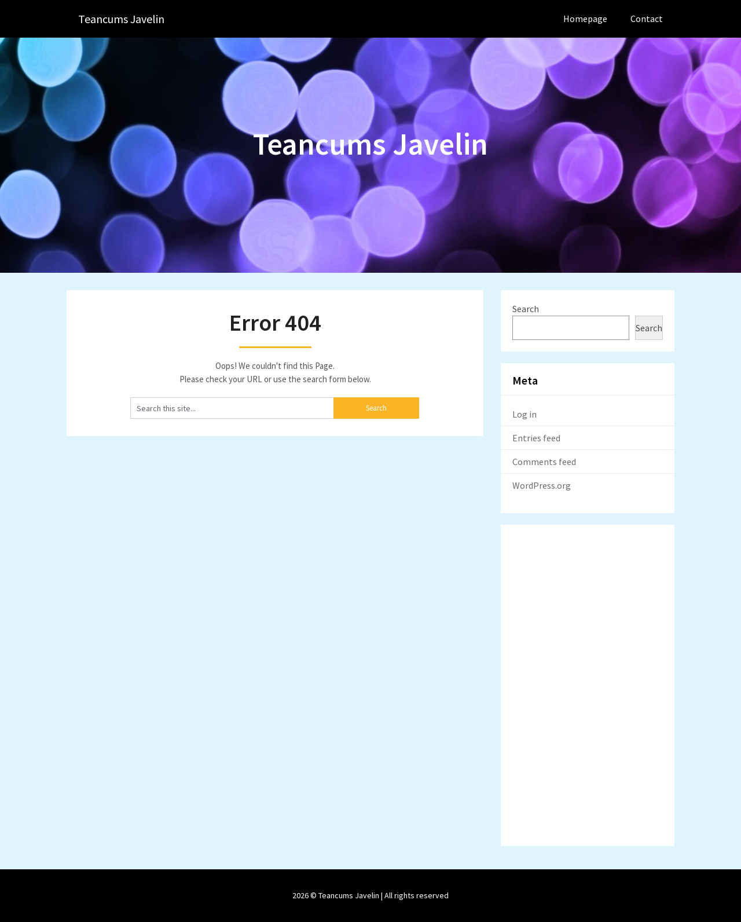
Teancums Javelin (121, 19)
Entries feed (536, 438)
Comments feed (544, 461)
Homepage (585, 18)
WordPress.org (541, 485)
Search (525, 308)
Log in (524, 414)
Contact (646, 18)
